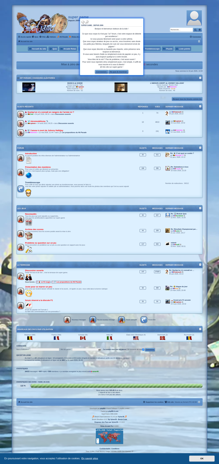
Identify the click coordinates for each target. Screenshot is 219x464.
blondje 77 (180, 155)
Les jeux (21, 208)
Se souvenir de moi (135, 349)
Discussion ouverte (63, 114)
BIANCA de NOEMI (74, 83)
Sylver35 (121, 417)
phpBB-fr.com (113, 411)
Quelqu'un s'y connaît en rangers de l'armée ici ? (51, 112)
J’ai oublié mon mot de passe (114, 349)
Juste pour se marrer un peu (38, 287)
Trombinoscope (32, 182)
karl (176, 288)
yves (178, 231)
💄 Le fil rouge (43, 282)
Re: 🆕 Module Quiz (178, 214)
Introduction (31, 153)
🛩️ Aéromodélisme (36, 121)
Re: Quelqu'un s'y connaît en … (181, 270)
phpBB (102, 408)
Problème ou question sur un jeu (40, 243)
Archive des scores (34, 229)
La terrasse (23, 265)
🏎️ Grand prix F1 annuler (181, 300)
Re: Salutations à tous (179, 167)
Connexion (101, 71)
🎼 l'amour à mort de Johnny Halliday (45, 130)
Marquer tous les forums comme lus (187, 99)
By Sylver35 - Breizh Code (117, 419)
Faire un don (43, 382)
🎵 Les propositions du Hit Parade (73, 132)
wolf (177, 244)
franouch (177, 112)
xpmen (81, 87)
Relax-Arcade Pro (107, 426)
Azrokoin (179, 216)
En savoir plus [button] (89, 458)
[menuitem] (35, 37)
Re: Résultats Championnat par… (184, 229)
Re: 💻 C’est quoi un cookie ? (182, 153)
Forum (20, 148)
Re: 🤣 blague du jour (179, 286)
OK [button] (202, 458)
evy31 (178, 169)
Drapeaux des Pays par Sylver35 (106, 422)
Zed (31, 114)
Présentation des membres (38, 167)
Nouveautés (30, 214)
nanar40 (95, 371)
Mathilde (173, 87)
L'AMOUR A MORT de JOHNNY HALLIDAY (167, 83)
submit (173, 243)
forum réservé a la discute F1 (39, 300)
